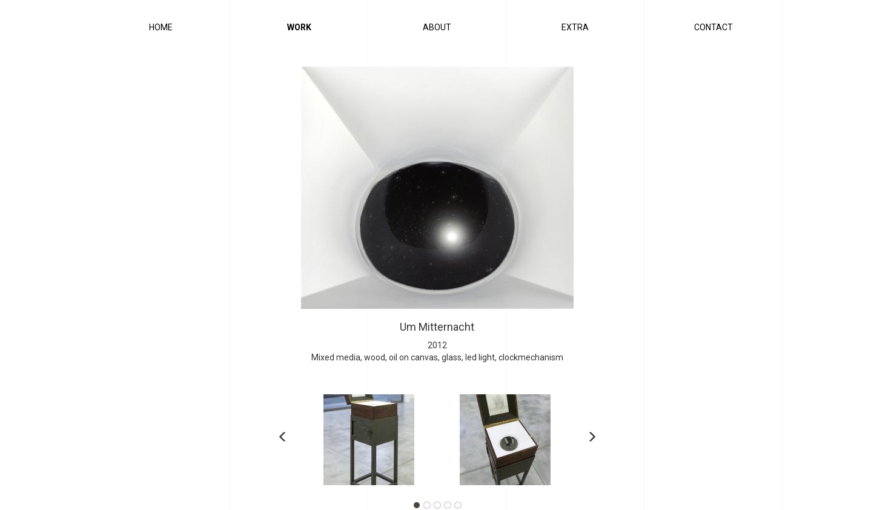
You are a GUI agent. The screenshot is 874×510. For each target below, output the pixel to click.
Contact (713, 27)
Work (299, 27)
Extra (575, 27)
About (437, 27)
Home (161, 27)
